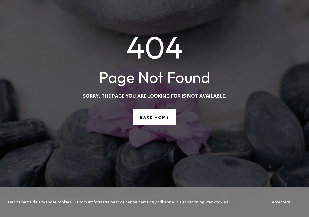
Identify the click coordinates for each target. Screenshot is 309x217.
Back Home (154, 117)
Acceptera (281, 202)
